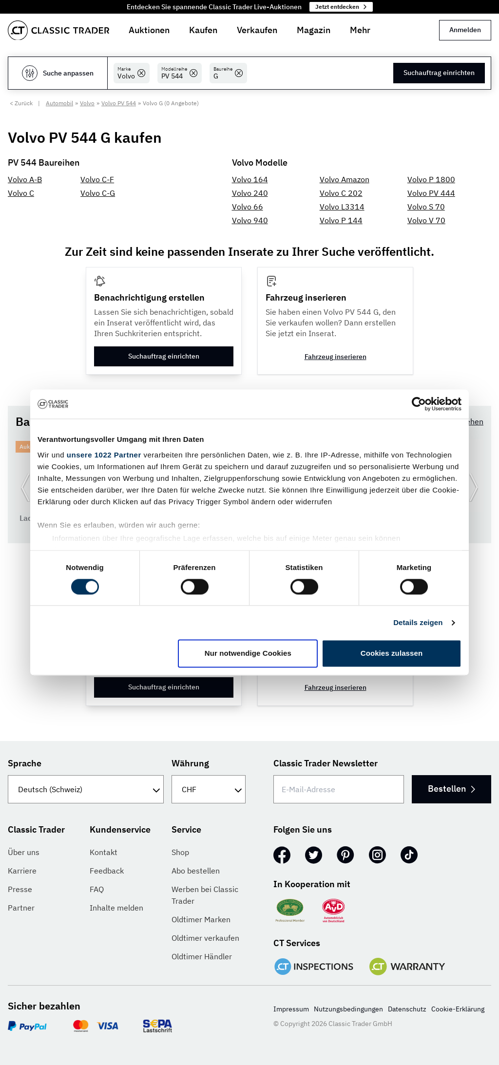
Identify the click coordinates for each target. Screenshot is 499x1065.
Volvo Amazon (344, 179)
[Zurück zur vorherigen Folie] (25, 487)
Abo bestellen (196, 870)
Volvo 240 (250, 193)
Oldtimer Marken (201, 919)
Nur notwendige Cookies (248, 653)
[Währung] (209, 789)
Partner (21, 908)
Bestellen (451, 788)
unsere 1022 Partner (104, 455)
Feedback (107, 870)
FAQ (97, 889)
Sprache (24, 763)
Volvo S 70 (426, 206)
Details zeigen (417, 622)
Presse (20, 889)
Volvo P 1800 (431, 179)
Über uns (23, 852)
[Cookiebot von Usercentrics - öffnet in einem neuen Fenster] (418, 404)
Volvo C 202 (341, 193)
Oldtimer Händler (202, 956)
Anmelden (465, 29)
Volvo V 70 (426, 220)
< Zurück (21, 103)
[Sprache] (86, 789)
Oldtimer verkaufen (205, 938)
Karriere (22, 870)
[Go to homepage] (58, 30)
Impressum (291, 1009)
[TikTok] (409, 855)
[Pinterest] (345, 855)
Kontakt (103, 852)
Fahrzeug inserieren (335, 356)
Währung (190, 763)
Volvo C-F (97, 179)
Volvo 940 (250, 220)
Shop (180, 852)
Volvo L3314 (342, 206)
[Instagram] (377, 855)
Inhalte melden (116, 908)
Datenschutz (407, 1009)
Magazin (313, 30)
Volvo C (21, 193)
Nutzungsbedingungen (348, 1009)
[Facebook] (281, 855)
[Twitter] (313, 855)
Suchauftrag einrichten (439, 72)
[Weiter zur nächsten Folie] (473, 487)
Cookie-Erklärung (457, 1009)
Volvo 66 (247, 206)
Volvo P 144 (341, 220)
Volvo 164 (250, 179)
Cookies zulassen (391, 653)
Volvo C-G (97, 193)
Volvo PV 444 (431, 193)
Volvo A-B (25, 179)
